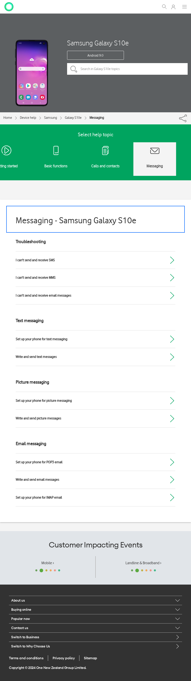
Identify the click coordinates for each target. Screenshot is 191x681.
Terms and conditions (26, 658)
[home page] (9, 6)
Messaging (96, 118)
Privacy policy (64, 658)
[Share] (187, 117)
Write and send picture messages (38, 418)
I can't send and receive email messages (43, 296)
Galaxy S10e (73, 118)
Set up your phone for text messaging (41, 339)
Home (7, 118)
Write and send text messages (36, 357)
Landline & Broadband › (143, 563)
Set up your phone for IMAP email (39, 498)
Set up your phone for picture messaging (44, 401)
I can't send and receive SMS (35, 260)
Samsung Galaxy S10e (98, 43)
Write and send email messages (37, 480)
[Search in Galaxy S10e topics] (127, 69)
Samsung (50, 118)
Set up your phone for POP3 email (39, 462)
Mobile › (47, 563)
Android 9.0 (95, 55)
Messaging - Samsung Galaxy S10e (76, 220)
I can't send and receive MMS (35, 278)
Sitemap (90, 658)
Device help (28, 118)
